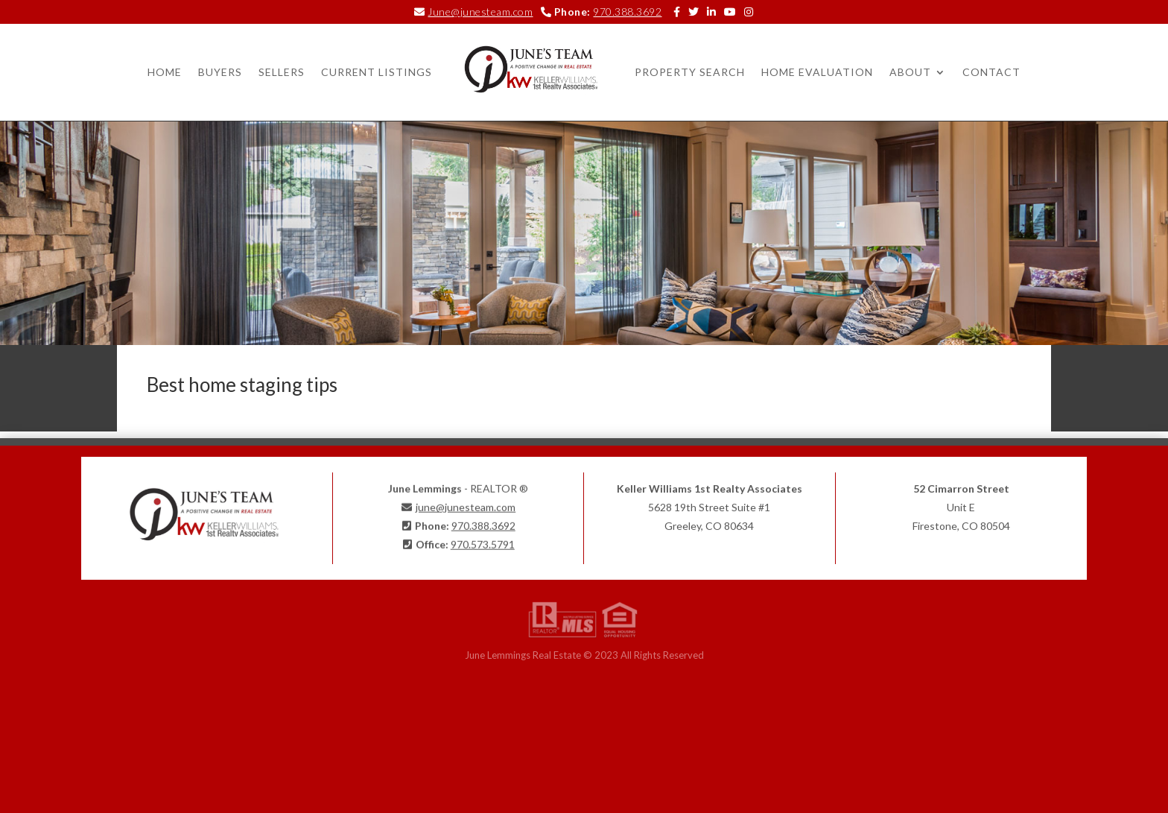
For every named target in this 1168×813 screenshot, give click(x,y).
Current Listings (376, 72)
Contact (991, 72)
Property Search (690, 72)
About (910, 72)
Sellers (281, 72)
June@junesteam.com (480, 11)
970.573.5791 (483, 540)
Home (164, 72)
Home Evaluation (817, 72)
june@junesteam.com (465, 503)
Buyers (220, 72)
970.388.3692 (627, 11)
